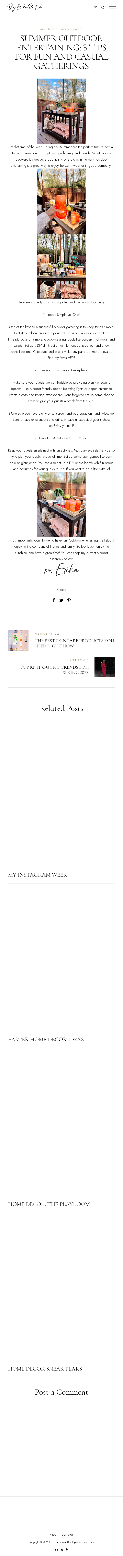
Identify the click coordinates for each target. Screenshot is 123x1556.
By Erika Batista (57, 1542)
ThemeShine (88, 1542)
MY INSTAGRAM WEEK (37, 874)
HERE (72, 357)
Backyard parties (71, 29)
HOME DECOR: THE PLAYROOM (49, 1204)
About (54, 1534)
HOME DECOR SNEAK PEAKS (45, 1368)
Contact (67, 1534)
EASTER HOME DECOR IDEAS (46, 1039)
